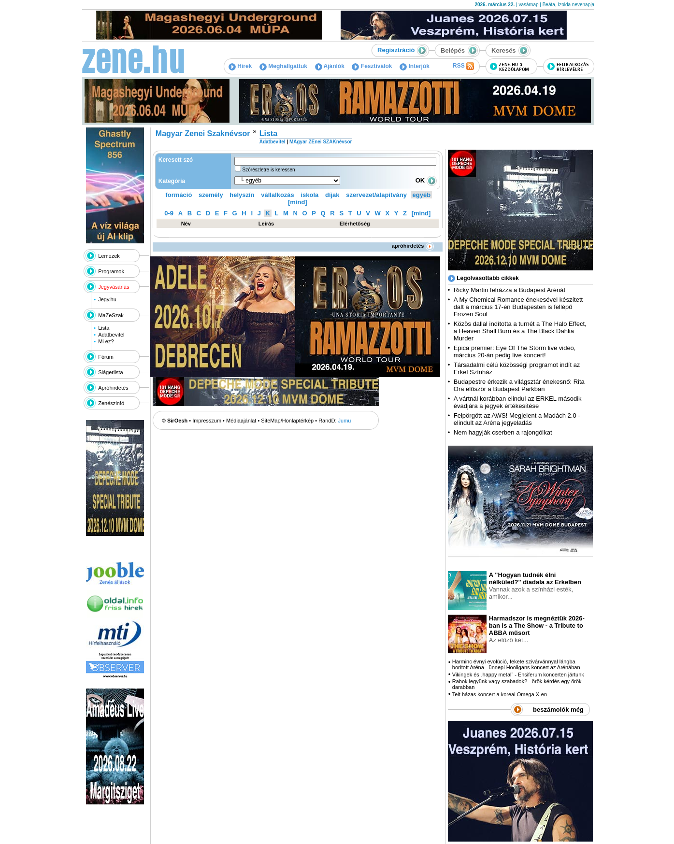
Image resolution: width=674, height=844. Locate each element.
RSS (463, 66)
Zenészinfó (111, 403)
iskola (309, 194)
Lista (103, 328)
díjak (332, 194)
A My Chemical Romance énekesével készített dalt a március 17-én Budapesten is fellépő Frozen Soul (518, 307)
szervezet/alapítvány (376, 194)
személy (211, 194)
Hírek (240, 66)
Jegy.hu (107, 299)
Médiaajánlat (241, 420)
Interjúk (415, 66)
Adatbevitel (111, 335)
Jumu (344, 420)
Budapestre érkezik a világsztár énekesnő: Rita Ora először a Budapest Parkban (519, 385)
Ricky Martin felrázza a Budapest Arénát (509, 290)
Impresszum (206, 420)
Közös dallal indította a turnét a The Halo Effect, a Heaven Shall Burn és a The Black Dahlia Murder (520, 331)
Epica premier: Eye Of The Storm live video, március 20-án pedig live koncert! (515, 351)
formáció (179, 194)
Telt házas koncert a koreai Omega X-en (499, 694)
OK (426, 180)
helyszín (241, 194)
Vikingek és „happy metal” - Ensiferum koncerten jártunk (518, 674)
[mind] (297, 202)
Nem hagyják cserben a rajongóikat (503, 432)
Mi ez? (106, 341)
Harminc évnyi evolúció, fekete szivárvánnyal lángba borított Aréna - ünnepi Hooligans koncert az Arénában (516, 664)
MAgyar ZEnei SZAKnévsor (320, 141)
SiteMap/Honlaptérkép (287, 420)
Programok (111, 271)
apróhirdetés (413, 246)
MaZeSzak (111, 315)
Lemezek (109, 256)
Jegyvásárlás (113, 287)
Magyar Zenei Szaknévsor (203, 133)
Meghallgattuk (283, 66)
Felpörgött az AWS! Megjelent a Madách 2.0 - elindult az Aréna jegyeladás (517, 419)
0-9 (168, 213)
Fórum (106, 357)
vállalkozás (277, 194)
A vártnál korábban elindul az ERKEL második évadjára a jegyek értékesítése (518, 402)
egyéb (422, 194)
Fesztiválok (372, 66)
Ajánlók (329, 66)
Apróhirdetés (113, 388)
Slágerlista (110, 372)
